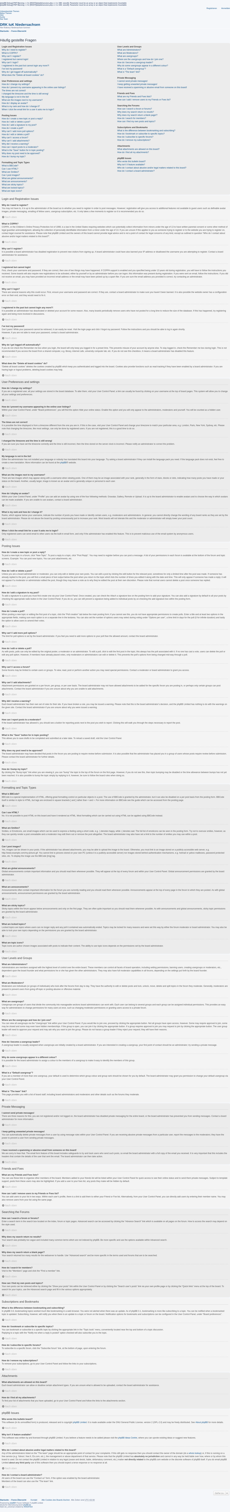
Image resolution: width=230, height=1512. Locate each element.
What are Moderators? (127, 53)
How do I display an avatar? (15, 103)
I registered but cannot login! (15, 59)
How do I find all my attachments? (133, 152)
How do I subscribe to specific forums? (135, 137)
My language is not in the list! (15, 97)
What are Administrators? (129, 50)
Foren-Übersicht (18, 1500)
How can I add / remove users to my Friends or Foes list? (144, 99)
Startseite (4, 1500)
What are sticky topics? (12, 184)
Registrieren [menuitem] (211, 8)
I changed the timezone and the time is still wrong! (25, 93)
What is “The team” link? (128, 72)
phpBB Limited (80, 1422)
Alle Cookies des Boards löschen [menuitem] (56, 1500)
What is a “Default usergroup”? (131, 69)
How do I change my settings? (16, 84)
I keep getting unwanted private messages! (137, 84)
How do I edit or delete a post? (16, 122)
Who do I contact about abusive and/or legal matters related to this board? (151, 168)
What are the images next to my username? (22, 100)
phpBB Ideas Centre (127, 1438)
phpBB (63, 462)
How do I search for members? (131, 118)
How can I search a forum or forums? (134, 109)
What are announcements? (14, 181)
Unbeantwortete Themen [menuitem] (9, 11)
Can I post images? (11, 175)
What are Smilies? (10, 172)
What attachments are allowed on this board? (138, 149)
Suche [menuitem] (2, 17)
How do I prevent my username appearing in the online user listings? (34, 87)
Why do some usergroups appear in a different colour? (142, 65)
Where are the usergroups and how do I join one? (140, 59)
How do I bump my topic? (13, 156)
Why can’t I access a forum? (15, 137)
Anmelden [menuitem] (225, 8)
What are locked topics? (13, 188)
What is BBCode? (10, 165)
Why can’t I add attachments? (15, 141)
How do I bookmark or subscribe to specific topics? (141, 133)
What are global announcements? (17, 178)
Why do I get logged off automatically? (19, 72)
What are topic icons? (12, 191)
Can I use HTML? (10, 169)
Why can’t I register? (11, 56)
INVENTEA (28, 1507)
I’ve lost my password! (12, 69)
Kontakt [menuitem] (34, 1500)
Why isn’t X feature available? (131, 164)
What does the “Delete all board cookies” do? (23, 75)
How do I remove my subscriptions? (134, 140)
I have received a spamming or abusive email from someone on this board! (152, 87)
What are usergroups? (127, 56)
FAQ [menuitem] (2, 15)
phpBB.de (27, 1505)
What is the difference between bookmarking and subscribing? (146, 130)
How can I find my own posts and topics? (136, 121)
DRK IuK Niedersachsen (20, 24)
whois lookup (195, 1453)
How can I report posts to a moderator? (20, 147)
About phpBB (201, 1422)
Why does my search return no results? (135, 112)
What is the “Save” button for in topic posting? (23, 150)
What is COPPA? (10, 53)
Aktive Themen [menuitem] (6, 13)
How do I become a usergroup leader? (135, 62)
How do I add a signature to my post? (19, 125)
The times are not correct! (14, 90)
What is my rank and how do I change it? (21, 106)
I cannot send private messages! (132, 81)
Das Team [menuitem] (4, 19)
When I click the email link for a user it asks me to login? (28, 109)
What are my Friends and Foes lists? (134, 96)
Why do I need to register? (14, 50)
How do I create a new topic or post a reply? (22, 118)
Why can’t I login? (10, 62)
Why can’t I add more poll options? (18, 131)
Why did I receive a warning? (15, 144)
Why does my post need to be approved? (21, 153)
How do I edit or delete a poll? (16, 134)
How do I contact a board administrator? (136, 171)
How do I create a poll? (12, 128)
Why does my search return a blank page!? (137, 115)
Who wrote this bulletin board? (131, 161)
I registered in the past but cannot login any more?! (25, 65)
